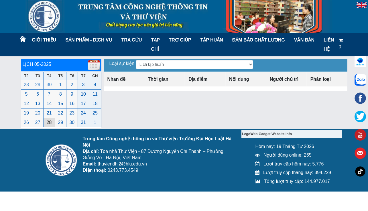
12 (26, 103)
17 (83, 103)
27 (37, 122)
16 (71, 103)
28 (26, 84)
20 (37, 113)
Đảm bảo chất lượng (257, 40)
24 (83, 113)
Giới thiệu (44, 40)
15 (60, 103)
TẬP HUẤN (211, 40)
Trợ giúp (180, 40)
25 (95, 113)
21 (49, 113)
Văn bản (304, 40)
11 (95, 94)
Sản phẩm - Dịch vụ (88, 40)
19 (26, 113)
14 (49, 103)
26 (26, 122)
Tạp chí (155, 45)
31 (83, 122)
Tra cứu (131, 40)
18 (95, 103)
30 (49, 84)
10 (83, 94)
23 (71, 113)
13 (37, 103)
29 (37, 84)
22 (60, 113)
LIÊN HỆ (329, 45)
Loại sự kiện (122, 63)
